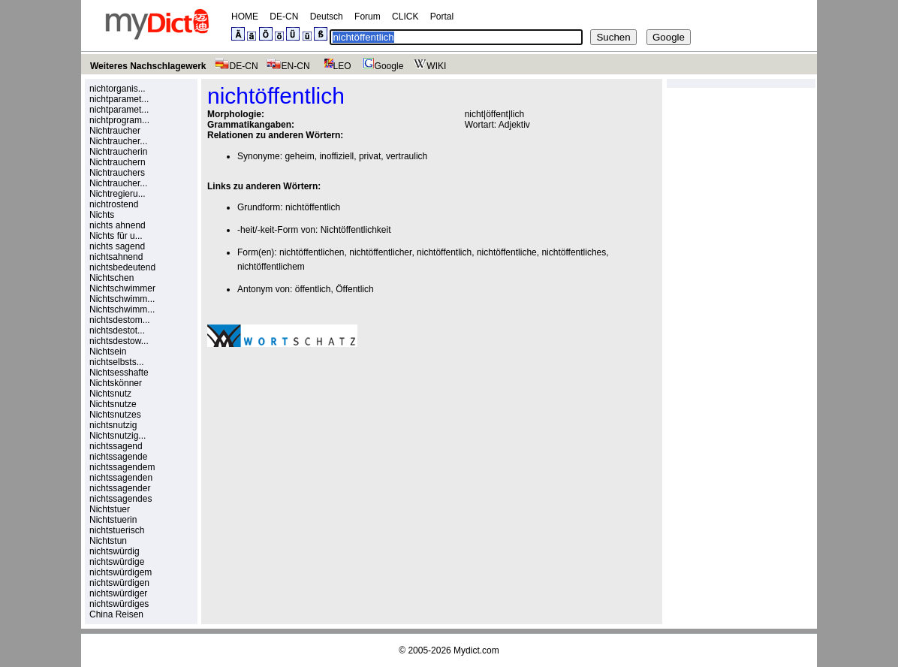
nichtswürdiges (119, 604)
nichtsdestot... (117, 330)
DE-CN (284, 16)
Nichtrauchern (117, 162)
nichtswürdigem (120, 572)
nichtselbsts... (116, 362)
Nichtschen (111, 278)
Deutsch (326, 16)
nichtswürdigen (119, 583)
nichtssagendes (120, 498)
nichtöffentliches (573, 252)
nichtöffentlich (312, 207)
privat (370, 156)
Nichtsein (107, 351)
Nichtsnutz (110, 393)
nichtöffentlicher (380, 252)
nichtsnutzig (113, 425)
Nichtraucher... (118, 141)
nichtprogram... (119, 120)
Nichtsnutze (113, 404)
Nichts (101, 215)
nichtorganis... (117, 88)
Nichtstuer (109, 509)
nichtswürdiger (118, 593)
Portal (442, 16)
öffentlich (313, 289)
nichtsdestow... (119, 341)
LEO (334, 66)
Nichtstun (108, 541)
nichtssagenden (120, 477)
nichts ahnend (117, 225)
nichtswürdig (114, 551)
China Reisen (116, 614)
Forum (367, 16)
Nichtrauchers (117, 173)
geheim (299, 156)
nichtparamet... (119, 99)
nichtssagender (119, 488)
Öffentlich (354, 289)
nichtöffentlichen (312, 252)
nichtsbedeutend (122, 267)
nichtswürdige (116, 562)
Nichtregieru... (117, 194)
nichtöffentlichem (271, 266)
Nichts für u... (116, 236)
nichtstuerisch (116, 530)
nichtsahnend (116, 257)
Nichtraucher (114, 130)
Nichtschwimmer (122, 288)
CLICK (405, 16)
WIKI (428, 66)
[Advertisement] (333, 463)
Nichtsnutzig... (117, 435)
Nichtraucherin (118, 151)
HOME (244, 16)
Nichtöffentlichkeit (356, 230)
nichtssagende (118, 456)
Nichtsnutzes (115, 414)
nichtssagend (116, 446)
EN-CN (288, 66)
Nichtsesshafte (119, 372)
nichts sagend (117, 246)
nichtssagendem (122, 467)
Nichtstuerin (113, 520)
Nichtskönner (115, 383)
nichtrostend (113, 204)
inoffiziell (336, 156)
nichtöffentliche (507, 252)
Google (381, 66)
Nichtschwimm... (122, 299)
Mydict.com (476, 650)
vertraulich (406, 156)
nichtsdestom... (119, 320)
